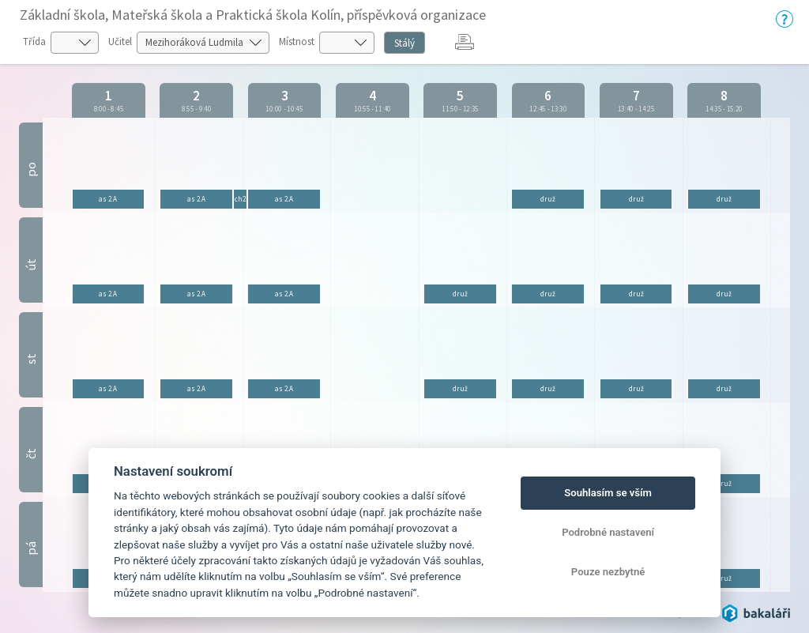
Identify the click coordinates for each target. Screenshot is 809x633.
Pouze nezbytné (608, 572)
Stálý (404, 43)
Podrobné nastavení (608, 532)
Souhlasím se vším (608, 493)
